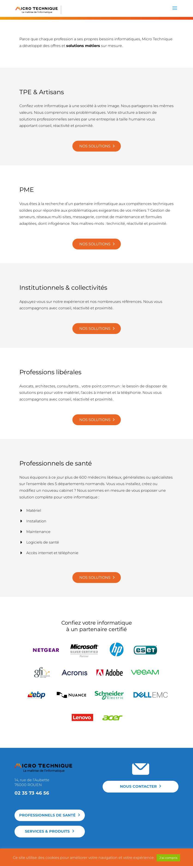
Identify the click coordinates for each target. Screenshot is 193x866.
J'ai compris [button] (168, 858)
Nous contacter (138, 786)
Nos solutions (94, 146)
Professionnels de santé (47, 815)
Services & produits (47, 831)
